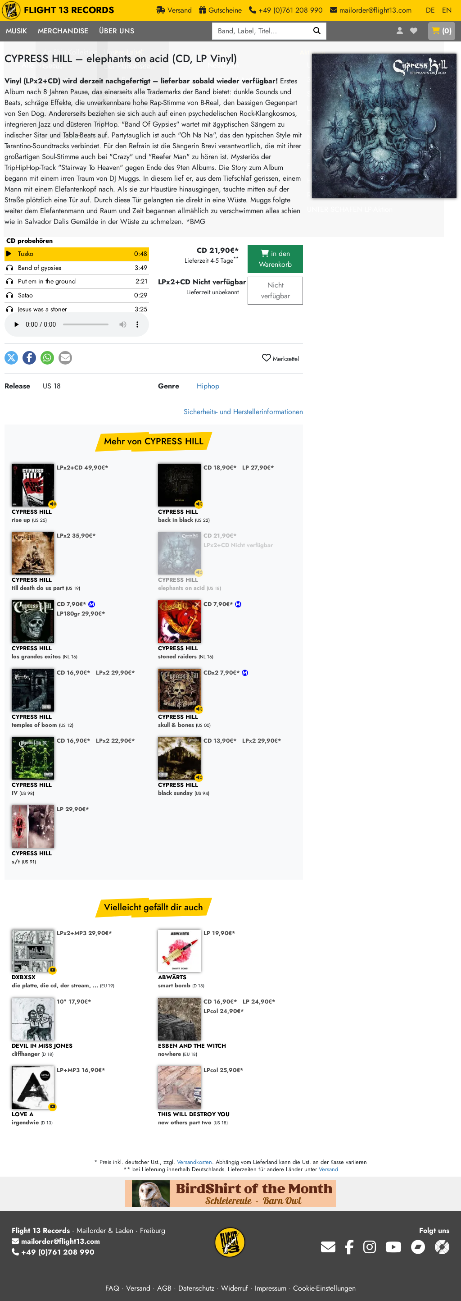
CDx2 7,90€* (222, 672)
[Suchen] (317, 31)
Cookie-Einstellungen (324, 1288)
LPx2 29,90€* (115, 672)
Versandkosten (194, 1162)
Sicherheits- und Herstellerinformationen (243, 411)
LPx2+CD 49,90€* (82, 467)
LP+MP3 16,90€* (81, 1070)
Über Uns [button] (116, 31)
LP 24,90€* (259, 1001)
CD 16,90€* (73, 672)
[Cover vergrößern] (384, 126)
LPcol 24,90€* (223, 1011)
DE (430, 10)
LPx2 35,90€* (76, 535)
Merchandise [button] (63, 31)
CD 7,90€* (72, 604)
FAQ (112, 1288)
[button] (11, 358)
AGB (164, 1288)
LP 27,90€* (258, 467)
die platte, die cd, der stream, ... (80, 982)
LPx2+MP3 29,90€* (84, 933)
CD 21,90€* (220, 535)
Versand (328, 1169)
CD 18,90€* (220, 467)
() (442, 31)
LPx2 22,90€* (115, 740)
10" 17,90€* (74, 1001)
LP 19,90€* (219, 933)
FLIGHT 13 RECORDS (60, 10)
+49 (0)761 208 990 (53, 1252)
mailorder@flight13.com (56, 1241)
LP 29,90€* (73, 809)
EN (447, 10)
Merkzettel (280, 358)
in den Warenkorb (275, 258)
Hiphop (208, 386)
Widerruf (234, 1288)
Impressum (270, 1288)
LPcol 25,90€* (223, 1070)
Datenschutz (196, 1288)
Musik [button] (16, 31)
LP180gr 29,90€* (81, 613)
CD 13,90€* (220, 740)
